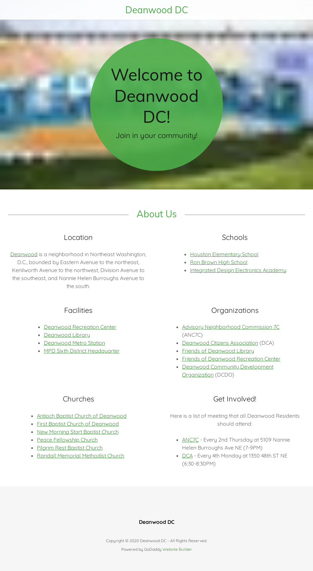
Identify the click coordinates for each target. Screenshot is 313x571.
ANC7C (190, 439)
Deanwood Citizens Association (220, 342)
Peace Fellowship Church (67, 439)
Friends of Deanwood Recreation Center (231, 358)
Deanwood (24, 254)
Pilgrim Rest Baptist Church (70, 447)
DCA (187, 455)
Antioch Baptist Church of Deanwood (82, 415)
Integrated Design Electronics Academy (238, 270)
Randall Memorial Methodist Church (80, 455)
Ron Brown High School (219, 262)
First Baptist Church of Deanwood (78, 423)
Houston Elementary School (224, 254)
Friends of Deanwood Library (218, 350)
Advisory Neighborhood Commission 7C (230, 326)
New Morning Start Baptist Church (78, 431)
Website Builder (177, 549)
